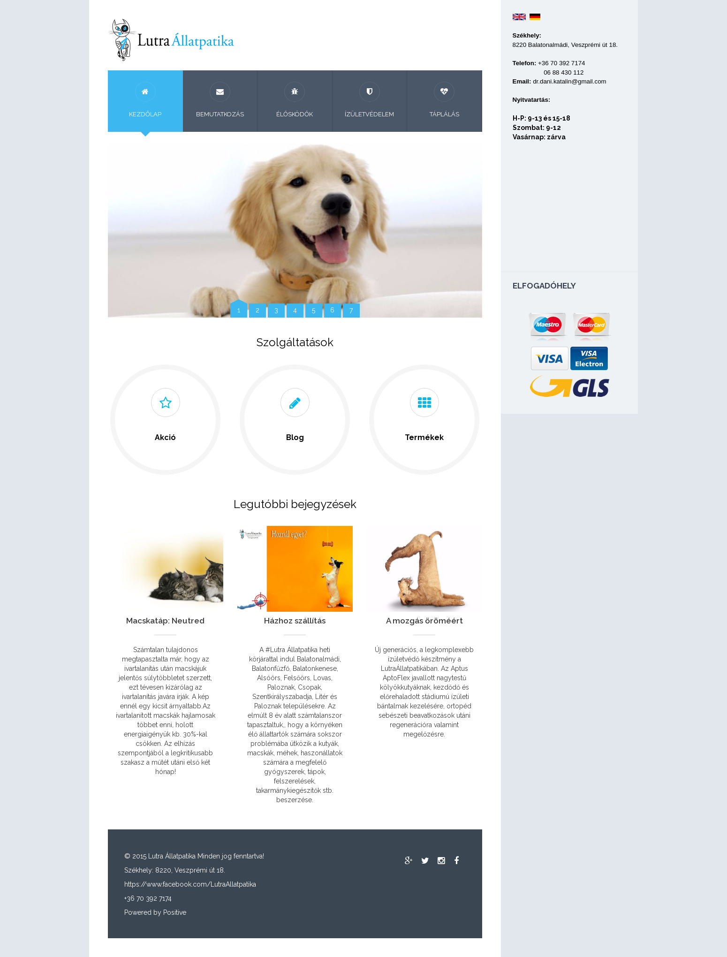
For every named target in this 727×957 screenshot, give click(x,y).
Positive (174, 912)
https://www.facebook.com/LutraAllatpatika (190, 884)
